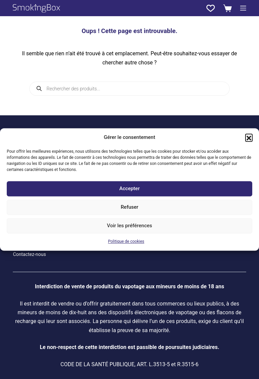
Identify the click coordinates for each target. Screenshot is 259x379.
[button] (249, 137)
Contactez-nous (29, 254)
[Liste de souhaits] (210, 8)
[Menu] (243, 8)
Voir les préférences (129, 226)
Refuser (129, 207)
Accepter (129, 189)
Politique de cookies (126, 241)
